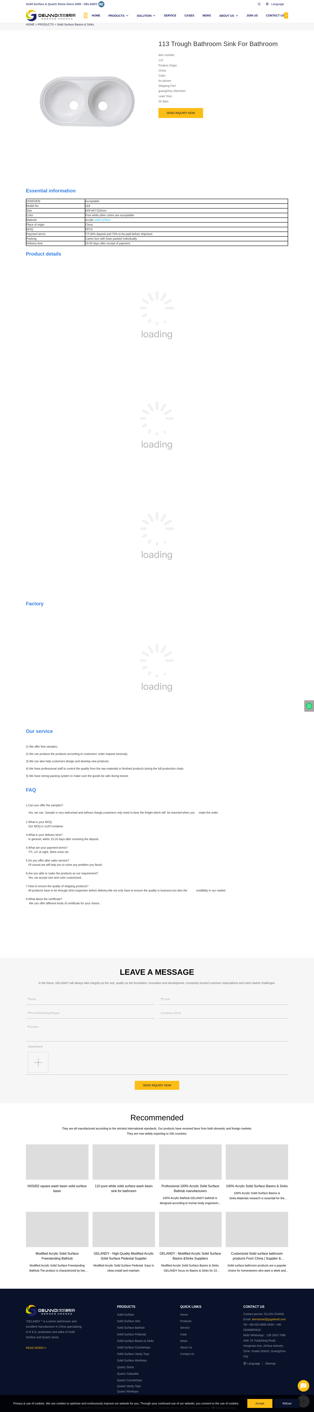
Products (185, 1321)
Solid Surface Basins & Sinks (75, 24)
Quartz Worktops (127, 1391)
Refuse (287, 1403)
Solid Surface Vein (128, 1321)
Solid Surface (125, 1314)
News (183, 1341)
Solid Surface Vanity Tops (133, 1354)
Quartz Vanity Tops (129, 1386)
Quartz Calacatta (127, 1373)
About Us (186, 1347)
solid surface (102, 220)
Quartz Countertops (129, 1380)
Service (185, 1327)
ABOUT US (226, 15)
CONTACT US (275, 15)
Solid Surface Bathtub (131, 1327)
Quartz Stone (125, 1367)
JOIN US (252, 15)
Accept (259, 1403)
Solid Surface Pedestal (131, 1334)
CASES (189, 15)
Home (184, 1314)
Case (183, 1334)
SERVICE (170, 15)
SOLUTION (144, 15)
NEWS (206, 15)
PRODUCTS (116, 15)
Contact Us (187, 1354)
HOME (96, 15)
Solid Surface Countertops (133, 1347)
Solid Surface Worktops (132, 1360)
